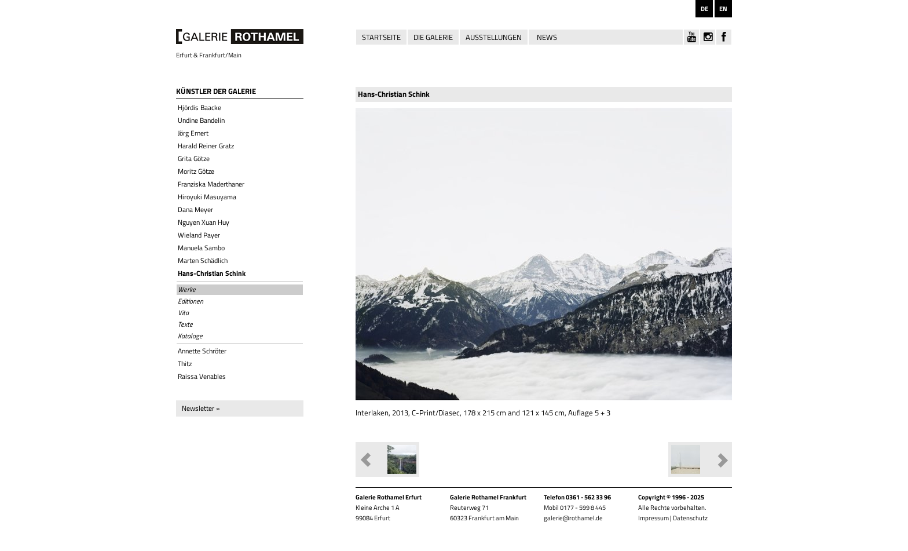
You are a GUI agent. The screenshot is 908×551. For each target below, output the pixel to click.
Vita (183, 313)
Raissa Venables (202, 376)
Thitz (185, 363)
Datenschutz (690, 518)
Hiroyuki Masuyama (207, 196)
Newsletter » (200, 408)
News (547, 37)
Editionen (190, 301)
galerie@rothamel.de (573, 518)
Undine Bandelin (201, 120)
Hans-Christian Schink (212, 273)
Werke (187, 289)
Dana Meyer (195, 209)
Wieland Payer (199, 234)
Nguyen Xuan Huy (203, 222)
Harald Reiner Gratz (206, 145)
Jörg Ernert (193, 132)
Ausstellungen (494, 37)
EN (723, 8)
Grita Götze (194, 158)
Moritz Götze (196, 171)
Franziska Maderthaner (211, 183)
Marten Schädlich (203, 260)
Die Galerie (433, 37)
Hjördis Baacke (199, 107)
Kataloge (190, 336)
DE (704, 8)
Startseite (381, 37)
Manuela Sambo (201, 247)
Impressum (653, 518)
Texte (185, 324)
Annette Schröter (202, 350)
